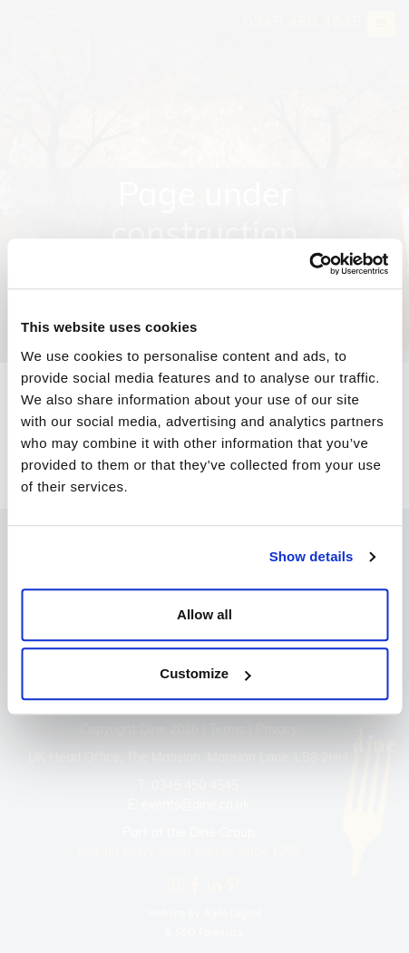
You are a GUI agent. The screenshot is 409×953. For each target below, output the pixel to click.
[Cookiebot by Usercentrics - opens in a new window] (308, 264)
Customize (205, 673)
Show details (311, 556)
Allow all (204, 614)
